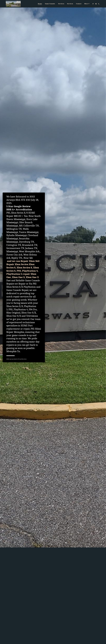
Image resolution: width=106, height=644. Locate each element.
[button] (93, 3)
